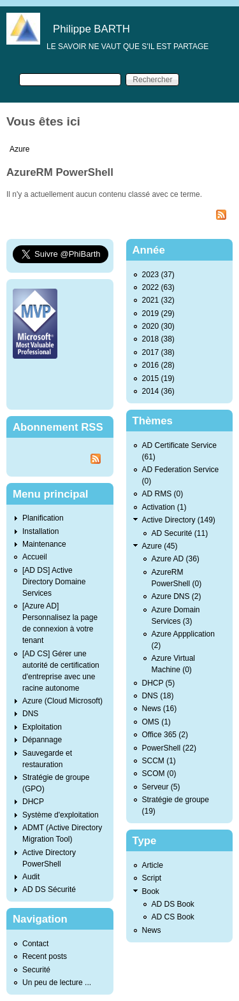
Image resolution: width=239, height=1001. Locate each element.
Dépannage (42, 739)
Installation (40, 531)
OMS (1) (156, 721)
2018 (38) (158, 339)
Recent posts (44, 956)
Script (152, 878)
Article (152, 865)
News (151, 930)
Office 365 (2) (165, 734)
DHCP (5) (158, 683)
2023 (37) (158, 274)
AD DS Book (173, 904)
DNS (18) (158, 695)
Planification (43, 518)
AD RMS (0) (163, 493)
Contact (35, 943)
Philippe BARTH (91, 29)
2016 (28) (158, 365)
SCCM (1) (159, 760)
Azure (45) (160, 546)
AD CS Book (173, 916)
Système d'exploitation (60, 814)
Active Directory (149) (178, 519)
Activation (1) (164, 507)
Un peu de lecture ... (56, 982)
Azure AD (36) (175, 558)
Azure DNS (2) (176, 596)
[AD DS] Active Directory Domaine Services (53, 582)
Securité (36, 969)
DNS (30, 713)
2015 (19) (158, 378)
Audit (31, 876)
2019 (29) (158, 313)
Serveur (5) (161, 786)
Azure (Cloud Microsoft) (62, 700)
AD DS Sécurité (49, 889)
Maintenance (44, 544)
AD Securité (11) (180, 533)
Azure (19, 149)
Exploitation (42, 727)
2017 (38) (158, 352)
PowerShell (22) (169, 748)
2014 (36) (158, 391)
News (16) (159, 708)
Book (150, 891)
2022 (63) (158, 287)
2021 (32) (158, 300)
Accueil (34, 556)
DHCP (33, 801)
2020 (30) (158, 326)
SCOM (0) (159, 773)
